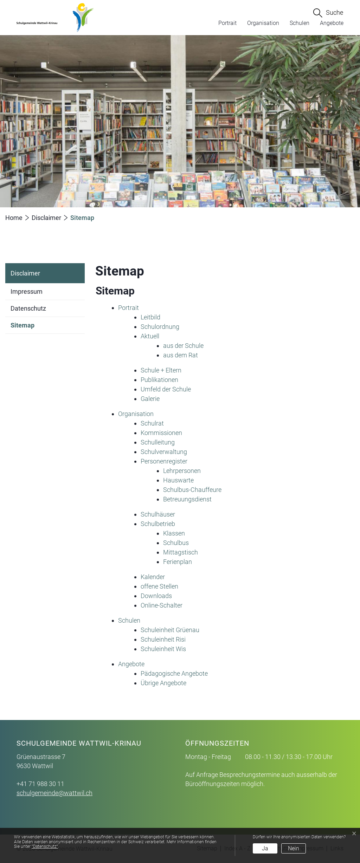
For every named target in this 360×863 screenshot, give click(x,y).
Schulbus (176, 542)
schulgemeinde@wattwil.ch (54, 793)
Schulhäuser (158, 514)
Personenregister (164, 461)
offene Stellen (159, 586)
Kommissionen (161, 432)
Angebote (331, 23)
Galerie (150, 398)
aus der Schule (183, 345)
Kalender (153, 576)
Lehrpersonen (182, 470)
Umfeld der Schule (166, 389)
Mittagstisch (180, 552)
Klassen (174, 533)
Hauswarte (178, 480)
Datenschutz (28, 308)
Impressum (27, 291)
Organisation (263, 23)
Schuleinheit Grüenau (170, 630)
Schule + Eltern (161, 370)
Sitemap (22, 328)
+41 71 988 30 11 (40, 783)
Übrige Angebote (163, 683)
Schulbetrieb (158, 523)
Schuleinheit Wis (163, 649)
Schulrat (152, 423)
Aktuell (150, 336)
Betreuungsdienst (187, 499)
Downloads (156, 595)
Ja (265, 848)
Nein (293, 848)
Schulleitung (158, 442)
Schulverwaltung (164, 451)
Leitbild (150, 317)
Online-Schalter (161, 605)
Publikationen (159, 379)
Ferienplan (177, 561)
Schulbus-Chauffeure (192, 489)
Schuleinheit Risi (163, 639)
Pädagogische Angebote (174, 673)
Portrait (227, 23)
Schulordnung (160, 326)
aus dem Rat (180, 355)
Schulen (299, 23)
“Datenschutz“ (45, 846)
